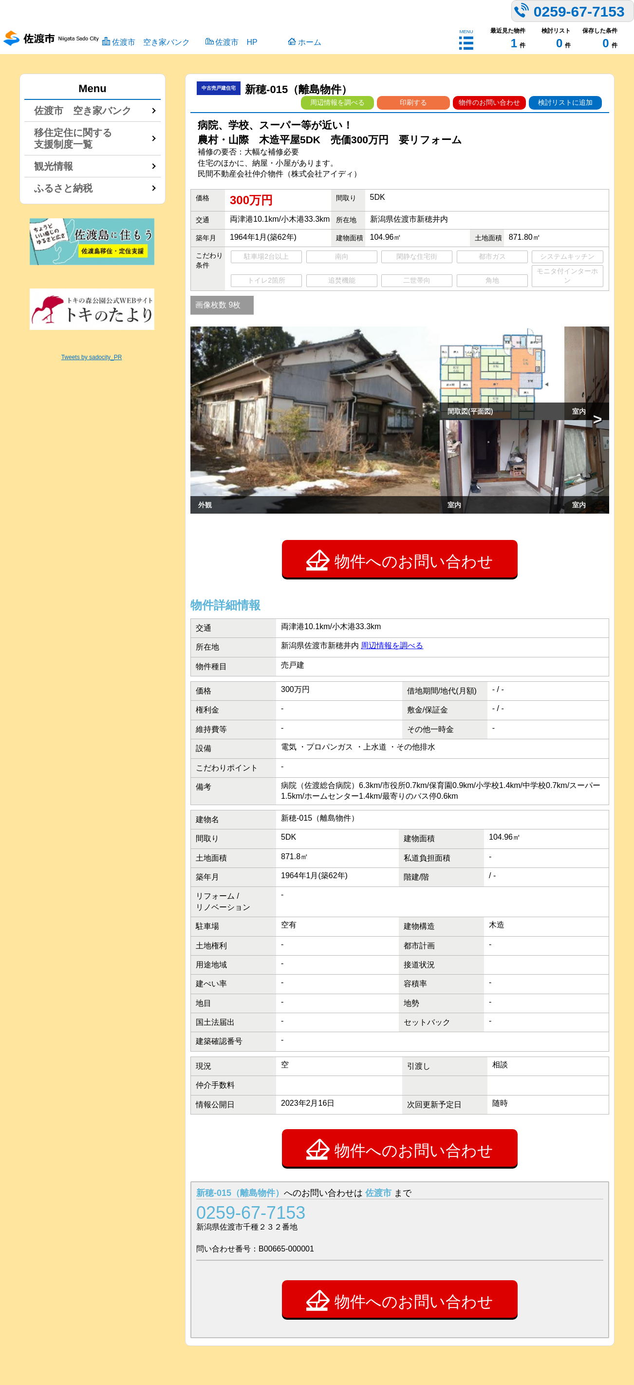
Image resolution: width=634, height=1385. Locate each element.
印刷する (413, 102)
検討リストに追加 (565, 102)
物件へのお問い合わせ (399, 560)
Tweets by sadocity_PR (91, 357)
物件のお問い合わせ (489, 102)
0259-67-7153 (250, 1213)
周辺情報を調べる (337, 102)
